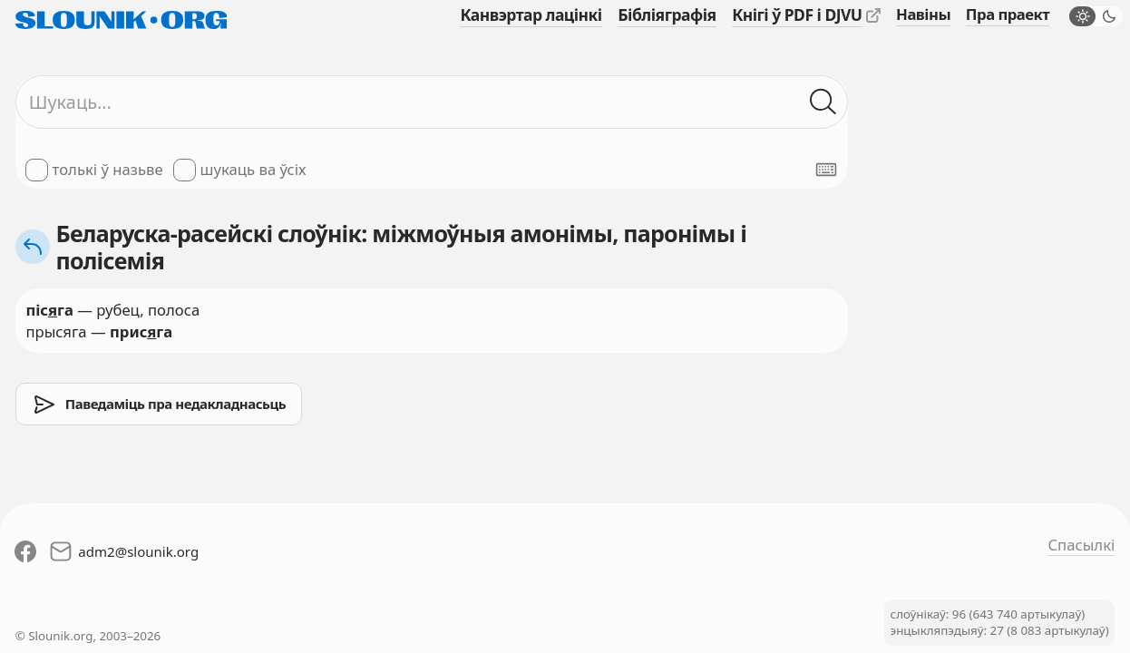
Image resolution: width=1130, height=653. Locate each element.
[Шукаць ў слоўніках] (824, 102)
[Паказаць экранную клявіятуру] (826, 169)
